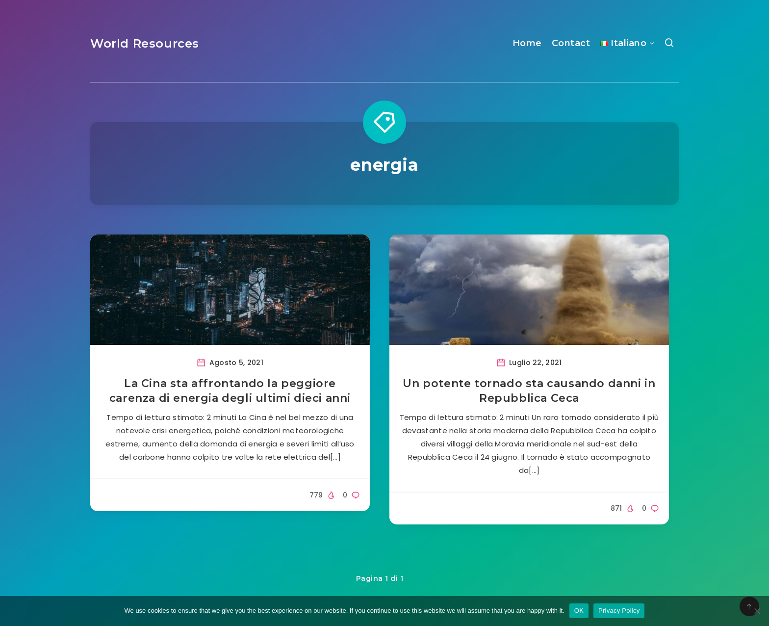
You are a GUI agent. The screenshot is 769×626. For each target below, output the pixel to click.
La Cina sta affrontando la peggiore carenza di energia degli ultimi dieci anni (230, 391)
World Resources (144, 43)
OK (579, 610)
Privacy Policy (619, 610)
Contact (571, 43)
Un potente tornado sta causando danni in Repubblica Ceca (529, 391)
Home (527, 43)
